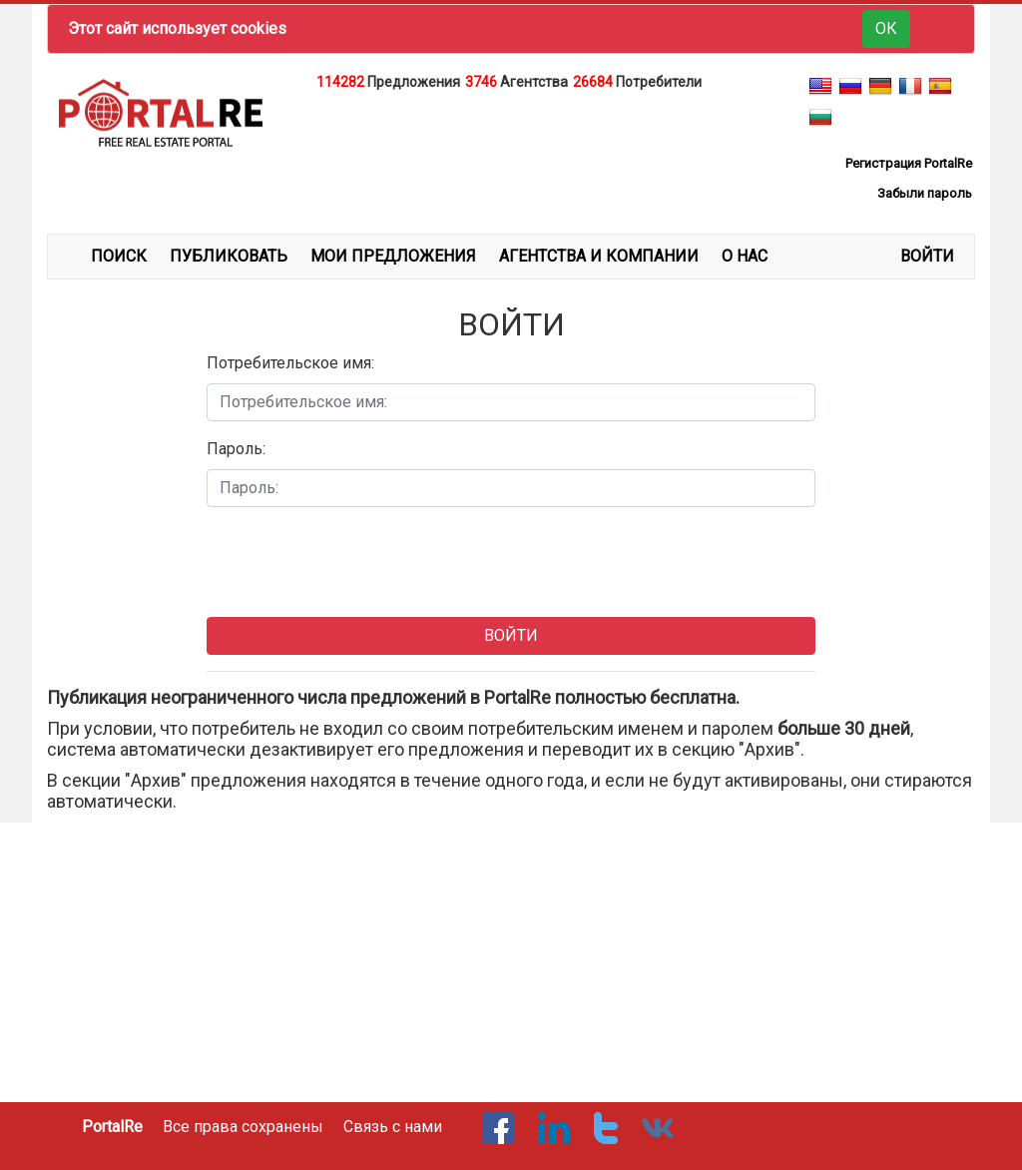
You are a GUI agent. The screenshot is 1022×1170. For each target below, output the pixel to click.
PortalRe (112, 1126)
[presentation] (358, 562)
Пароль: (236, 448)
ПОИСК (119, 256)
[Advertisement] (511, 144)
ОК (886, 28)
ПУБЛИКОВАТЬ (228, 256)
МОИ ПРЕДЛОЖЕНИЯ (393, 256)
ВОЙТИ (927, 256)
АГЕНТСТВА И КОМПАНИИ (599, 256)
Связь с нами (392, 1126)
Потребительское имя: (290, 362)
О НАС (744, 256)
